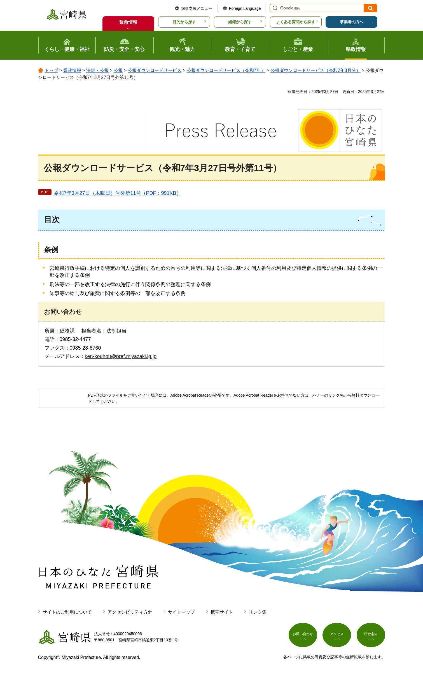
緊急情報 (128, 22)
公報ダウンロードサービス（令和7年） (226, 70)
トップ (51, 70)
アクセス (337, 636)
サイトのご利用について (67, 612)
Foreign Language (245, 8)
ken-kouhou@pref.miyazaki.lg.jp (120, 356)
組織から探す (240, 22)
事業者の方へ (351, 22)
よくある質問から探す (295, 22)
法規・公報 (97, 70)
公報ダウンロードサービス (154, 70)
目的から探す (184, 22)
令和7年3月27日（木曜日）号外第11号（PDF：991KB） (117, 193)
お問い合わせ (303, 636)
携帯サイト (222, 612)
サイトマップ (181, 612)
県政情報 (72, 70)
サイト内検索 (274, 8)
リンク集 (258, 612)
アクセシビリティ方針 (129, 612)
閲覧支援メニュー (196, 8)
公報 (118, 70)
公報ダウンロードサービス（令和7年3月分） (315, 70)
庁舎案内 (371, 636)
